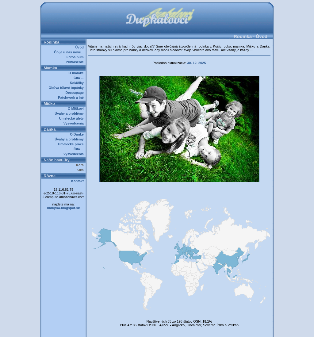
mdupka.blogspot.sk (63, 208)
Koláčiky (78, 83)
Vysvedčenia (74, 123)
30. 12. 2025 (196, 63)
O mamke (77, 73)
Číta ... (80, 78)
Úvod (80, 47)
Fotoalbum (76, 57)
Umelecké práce (72, 144)
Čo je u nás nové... (70, 52)
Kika (81, 170)
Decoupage (76, 92)
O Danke (78, 134)
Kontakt (78, 181)
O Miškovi (77, 108)
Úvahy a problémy (70, 113)
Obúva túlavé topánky (67, 88)
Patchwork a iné (72, 97)
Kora (81, 165)
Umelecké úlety (72, 118)
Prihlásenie (76, 62)
